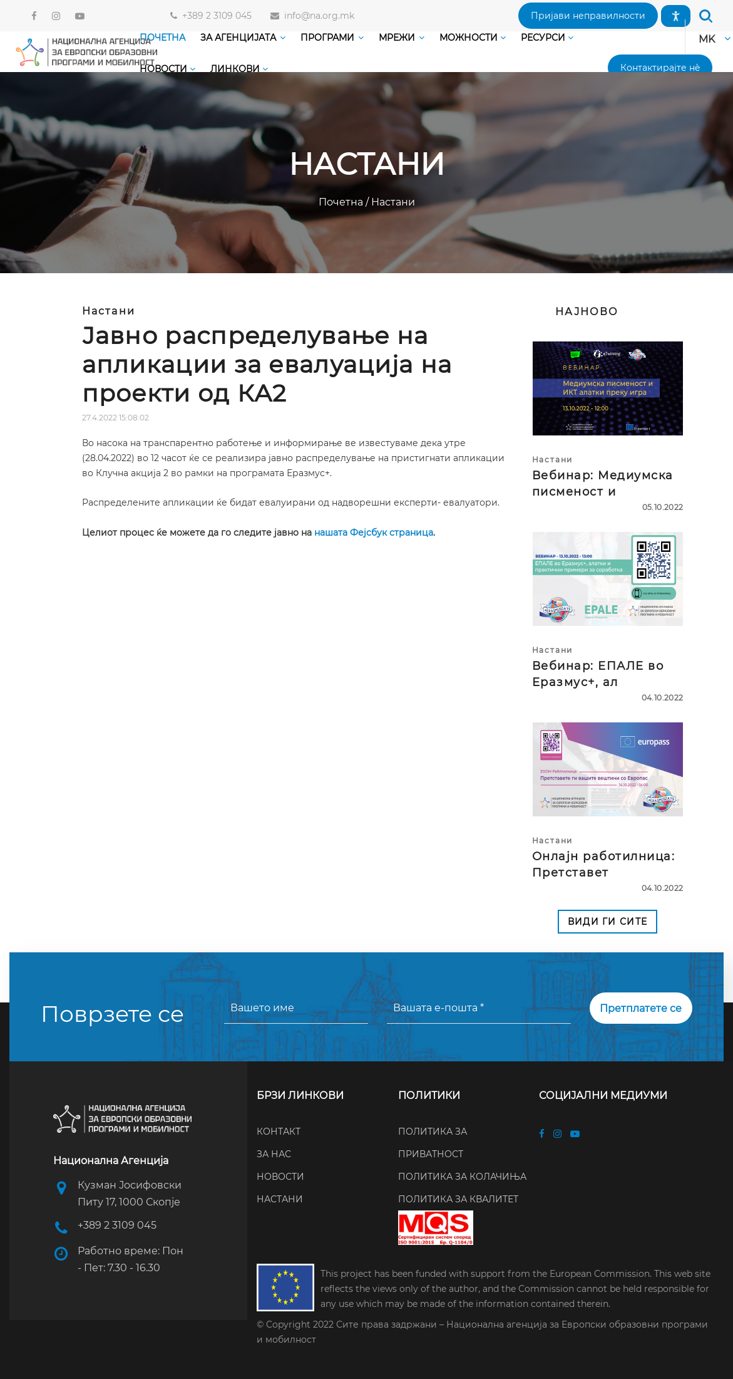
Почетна (342, 202)
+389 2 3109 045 (214, 15)
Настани (392, 202)
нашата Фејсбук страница (373, 532)
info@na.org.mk (316, 15)
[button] (588, 15)
